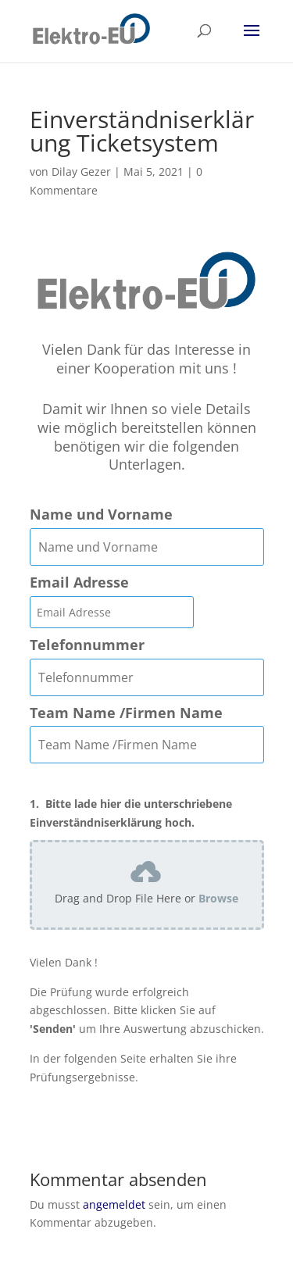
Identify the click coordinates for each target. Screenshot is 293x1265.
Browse (218, 898)
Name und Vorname (101, 515)
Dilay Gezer (81, 171)
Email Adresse (79, 582)
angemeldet (114, 1204)
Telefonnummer (87, 645)
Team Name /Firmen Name (126, 713)
